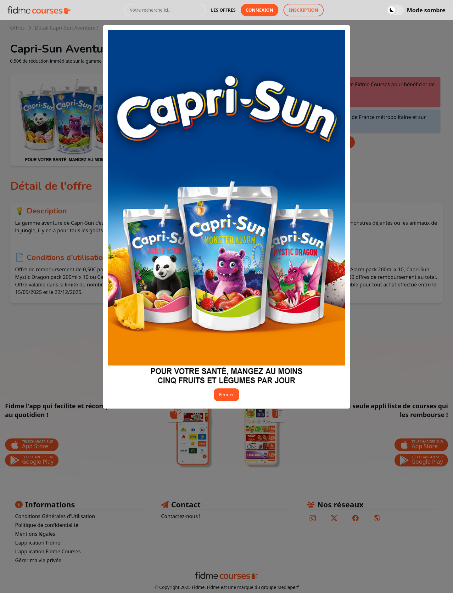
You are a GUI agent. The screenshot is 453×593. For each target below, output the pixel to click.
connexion (259, 10)
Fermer (226, 395)
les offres (223, 10)
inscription (303, 10)
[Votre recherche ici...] (165, 10)
